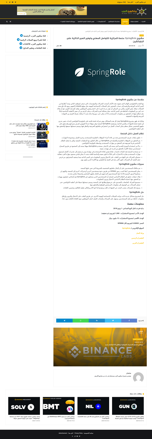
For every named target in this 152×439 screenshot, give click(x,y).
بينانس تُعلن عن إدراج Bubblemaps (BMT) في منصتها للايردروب (61, 417)
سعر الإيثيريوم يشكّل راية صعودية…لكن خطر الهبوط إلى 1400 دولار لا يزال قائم (22, 125)
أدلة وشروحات (101, 22)
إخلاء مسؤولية (121, 2)
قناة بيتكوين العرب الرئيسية (34, 36)
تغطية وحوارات (134, 22)
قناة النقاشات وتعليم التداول (34, 48)
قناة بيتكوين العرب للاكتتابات (34, 44)
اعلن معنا (130, 2)
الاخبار (143, 22)
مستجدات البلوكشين (114, 22)
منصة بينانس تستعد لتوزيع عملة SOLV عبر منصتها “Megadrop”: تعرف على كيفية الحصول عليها (25, 417)
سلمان (138, 45)
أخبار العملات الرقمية (137, 339)
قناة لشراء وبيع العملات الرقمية (33, 40)
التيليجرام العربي (138, 243)
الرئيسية (141, 31)
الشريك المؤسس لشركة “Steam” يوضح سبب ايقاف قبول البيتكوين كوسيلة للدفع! (22, 133)
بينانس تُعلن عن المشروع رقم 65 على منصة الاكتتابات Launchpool (93, 417)
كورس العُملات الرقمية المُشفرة (86, 22)
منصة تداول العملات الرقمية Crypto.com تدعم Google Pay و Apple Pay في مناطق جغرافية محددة (23, 143)
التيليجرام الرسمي (137, 238)
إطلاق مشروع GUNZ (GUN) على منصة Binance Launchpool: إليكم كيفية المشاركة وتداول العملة (129, 417)
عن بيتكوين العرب (140, 2)
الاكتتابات (125, 22)
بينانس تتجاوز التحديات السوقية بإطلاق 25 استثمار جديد (120, 344)
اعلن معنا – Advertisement (66, 432)
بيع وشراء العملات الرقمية (68, 22)
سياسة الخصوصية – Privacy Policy (84, 432)
